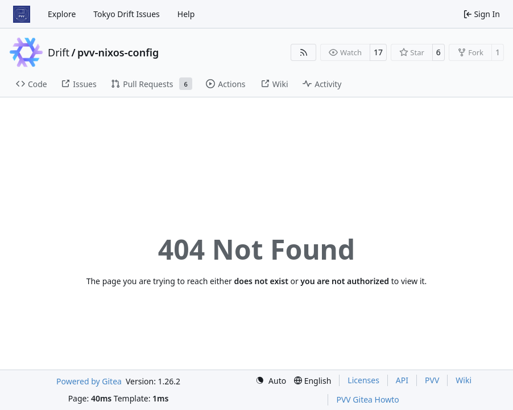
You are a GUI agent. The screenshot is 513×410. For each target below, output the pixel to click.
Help (186, 14)
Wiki (463, 380)
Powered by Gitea (89, 381)
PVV (432, 380)
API (402, 380)
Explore (62, 14)
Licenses (363, 380)
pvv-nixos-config (118, 52)
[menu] (270, 380)
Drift (58, 52)
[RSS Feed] (304, 52)
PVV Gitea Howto (367, 399)
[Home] (22, 14)
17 (378, 52)
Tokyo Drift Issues (126, 14)
